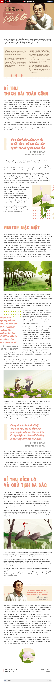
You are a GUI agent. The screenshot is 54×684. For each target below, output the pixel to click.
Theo (27, 680)
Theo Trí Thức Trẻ (46, 669)
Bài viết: (7, 669)
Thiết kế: (7, 671)
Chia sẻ (51, 1)
